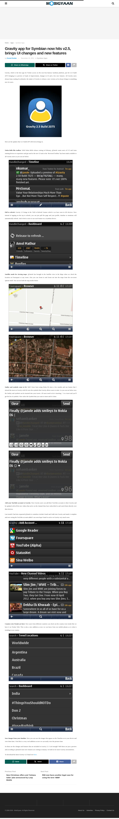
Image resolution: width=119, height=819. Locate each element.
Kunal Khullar (12, 58)
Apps (12, 43)
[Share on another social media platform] (74, 65)
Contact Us (110, 811)
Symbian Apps (20, 43)
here (35, 755)
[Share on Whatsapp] (20, 65)
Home (7, 43)
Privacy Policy (99, 811)
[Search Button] (113, 3)
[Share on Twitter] (50, 65)
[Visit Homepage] (59, 3)
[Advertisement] (59, 23)
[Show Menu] (6, 3)
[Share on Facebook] (68, 65)
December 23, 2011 (27, 58)
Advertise (89, 811)
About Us (81, 811)
